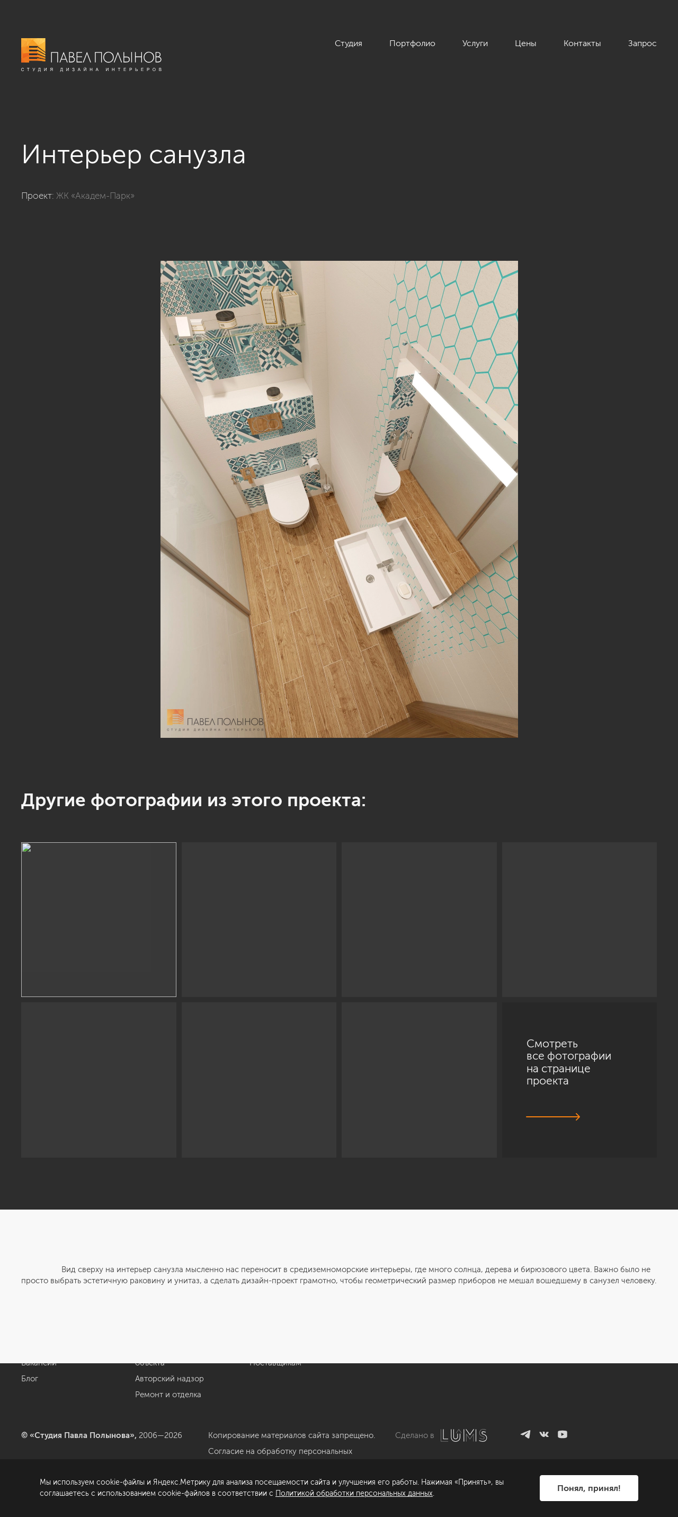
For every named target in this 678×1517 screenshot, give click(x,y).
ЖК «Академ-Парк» (95, 195)
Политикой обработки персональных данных (354, 1493)
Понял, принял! (589, 1488)
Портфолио (412, 43)
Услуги (475, 43)
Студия (348, 43)
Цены (526, 43)
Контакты (582, 43)
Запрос (642, 43)
